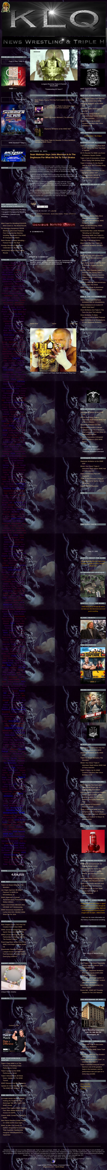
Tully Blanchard (17, 780)
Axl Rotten (23, 300)
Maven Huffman (17, 600)
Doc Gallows (11, 421)
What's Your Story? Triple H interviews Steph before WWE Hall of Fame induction (59, 107)
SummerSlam (19, 740)
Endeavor (6, 440)
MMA (12, 623)
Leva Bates (14, 565)
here (88, 449)
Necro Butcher (20, 630)
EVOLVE (15, 449)
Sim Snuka (21, 716)
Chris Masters (20, 370)
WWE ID (19, 822)
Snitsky (23, 721)
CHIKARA (14, 365)
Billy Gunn (13, 319)
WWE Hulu (11, 822)
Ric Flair (22, 667)
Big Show (18, 314)
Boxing (6, 328)
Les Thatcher (5, 565)
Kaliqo (15, 535)
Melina (16, 605)
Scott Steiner (13, 702)
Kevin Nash (13, 546)
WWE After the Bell (8, 815)
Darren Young (17, 405)
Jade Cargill (22, 495)
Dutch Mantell (7, 428)
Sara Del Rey (20, 698)
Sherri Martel (13, 714)
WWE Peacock (20, 834)
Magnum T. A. (21, 586)
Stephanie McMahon (13, 728)
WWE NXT (8, 834)
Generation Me (14, 465)
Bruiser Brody (19, 337)
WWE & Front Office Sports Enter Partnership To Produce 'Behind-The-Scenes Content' (13, 937)
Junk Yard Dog (20, 528)
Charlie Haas (12, 360)
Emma (22, 437)
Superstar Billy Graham (11, 744)
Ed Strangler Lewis (14, 430)
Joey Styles (5, 519)
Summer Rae (7, 740)
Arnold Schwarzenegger (18, 293)
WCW (5, 805)
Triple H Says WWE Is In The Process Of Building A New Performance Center (11, 1066)
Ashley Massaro (8, 295)
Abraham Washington (9, 265)
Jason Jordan (21, 500)
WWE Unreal (16, 852)
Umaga (12, 787)
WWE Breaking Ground (9, 817)
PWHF (4, 660)
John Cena (16, 518)
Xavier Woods (14, 859)
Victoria (14, 793)
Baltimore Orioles (19, 302)
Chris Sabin (10, 372)
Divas (16, 419)
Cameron (12, 349)
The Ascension (6, 754)
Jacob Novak (13, 495)
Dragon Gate (15, 423)
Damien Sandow (11, 400)
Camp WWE (20, 349)
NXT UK (12, 639)
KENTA (5, 544)
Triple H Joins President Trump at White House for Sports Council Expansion (92, 481)
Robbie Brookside (14, 679)
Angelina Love (7, 286)
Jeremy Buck (11, 505)
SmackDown (14, 721)
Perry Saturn (22, 653)
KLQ (10, 553)
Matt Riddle (22, 598)
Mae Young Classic (8, 586)
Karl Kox (22, 537)
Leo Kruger (22, 563)
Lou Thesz (11, 574)
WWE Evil (10, 820)
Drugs (11, 426)
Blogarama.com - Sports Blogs (53, 1167)
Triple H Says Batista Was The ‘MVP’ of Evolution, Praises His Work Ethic (93, 265)
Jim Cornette (11, 509)
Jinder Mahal (14, 514)
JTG (12, 528)
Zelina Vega (20, 864)
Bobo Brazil (19, 323)
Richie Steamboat (10, 670)
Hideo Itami (6, 481)
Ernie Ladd (11, 444)
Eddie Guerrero (14, 433)
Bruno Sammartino (11, 340)
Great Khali (12, 477)
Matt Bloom (16, 595)
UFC (15, 784)
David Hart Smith (15, 409)
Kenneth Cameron (18, 542)
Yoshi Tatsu (15, 862)
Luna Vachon (7, 581)
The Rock (11, 761)
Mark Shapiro (13, 593)
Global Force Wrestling (16, 472)
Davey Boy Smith (14, 407)
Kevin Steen (13, 549)
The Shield (21, 761)
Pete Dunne (6, 656)
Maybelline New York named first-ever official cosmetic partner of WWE (92, 258)
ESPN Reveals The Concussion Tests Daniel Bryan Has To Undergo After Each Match (91, 787)
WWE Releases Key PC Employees (13, 1083)
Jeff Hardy (18, 502)
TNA (13, 768)
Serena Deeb (15, 705)
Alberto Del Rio (8, 274)
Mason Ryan (7, 595)
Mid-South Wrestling (19, 616)
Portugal (22, 656)
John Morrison (18, 521)
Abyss (19, 265)
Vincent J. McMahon (10, 798)
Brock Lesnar (9, 335)
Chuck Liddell (15, 377)
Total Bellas (17, 775)
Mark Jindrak (17, 591)
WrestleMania (17, 808)
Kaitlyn (10, 535)
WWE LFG (11, 827)
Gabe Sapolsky (10, 463)
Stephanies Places (7, 730)
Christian (18, 372)
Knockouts (17, 553)
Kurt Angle (14, 556)
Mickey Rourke (18, 614)
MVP (21, 628)
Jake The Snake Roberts (11, 498)
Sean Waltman (57, 214)
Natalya (12, 630)
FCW (13, 453)
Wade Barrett (14, 801)
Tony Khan (10, 775)
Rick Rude (21, 670)
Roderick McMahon (14, 681)
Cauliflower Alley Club (17, 356)
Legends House (12, 563)
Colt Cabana (10, 386)
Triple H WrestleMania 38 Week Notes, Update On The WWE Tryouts (12, 1078)
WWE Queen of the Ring (11, 838)
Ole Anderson (21, 639)
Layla (21, 560)
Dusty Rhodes (21, 426)
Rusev (10, 693)
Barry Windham (19, 305)
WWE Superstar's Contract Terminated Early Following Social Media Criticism (13, 899)
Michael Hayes (19, 607)
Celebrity (16, 358)
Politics (14, 656)
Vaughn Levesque (15, 789)
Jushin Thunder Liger (8, 530)
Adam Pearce (11, 268)
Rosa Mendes (14, 688)
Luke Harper (21, 579)
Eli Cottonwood (21, 435)
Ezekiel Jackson (7, 451)
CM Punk (21, 381)
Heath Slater (21, 479)
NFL (17, 633)
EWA (21, 449)
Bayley (13, 307)
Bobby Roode (9, 323)
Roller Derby (7, 684)
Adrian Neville (8, 270)
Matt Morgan (12, 598)
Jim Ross (21, 509)
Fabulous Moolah (19, 451)
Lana (9, 558)
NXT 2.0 (6, 639)
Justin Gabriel (7, 533)
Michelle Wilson (20, 612)
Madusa (12, 584)
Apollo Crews (18, 288)
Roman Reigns (19, 684)
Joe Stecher (11, 516)
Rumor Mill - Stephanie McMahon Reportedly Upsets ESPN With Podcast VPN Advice (91, 973)
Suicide (21, 737)
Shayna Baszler (6, 712)
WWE (22, 812)
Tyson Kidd (8, 784)
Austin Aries (15, 298)
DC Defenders (14, 412)
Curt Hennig (21, 395)
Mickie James (8, 616)
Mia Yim (22, 605)
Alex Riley (18, 274)
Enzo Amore (15, 440)
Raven (3, 665)
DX (14, 428)
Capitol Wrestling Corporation (11, 354)
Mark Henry (7, 591)
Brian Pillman (8, 333)
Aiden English (18, 270)
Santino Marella (8, 698)
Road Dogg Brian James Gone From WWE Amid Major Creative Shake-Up (13, 944)
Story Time (19, 735)
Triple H (21, 777)
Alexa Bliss (11, 277)
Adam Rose (21, 268)
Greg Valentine (22, 477)
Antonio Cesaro (18, 286)
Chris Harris (12, 367)
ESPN (19, 444)
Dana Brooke (22, 400)
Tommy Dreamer (14, 772)
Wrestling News (10, 813)
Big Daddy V (22, 312)
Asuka (16, 295)
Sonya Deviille (8, 723)
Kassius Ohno (9, 540)
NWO (24, 637)
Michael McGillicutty (8, 609)
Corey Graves (21, 391)
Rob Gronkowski (13, 677)
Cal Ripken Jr (16, 346)
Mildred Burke (15, 621)
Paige (13, 644)
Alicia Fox (19, 277)
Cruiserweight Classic (11, 393)
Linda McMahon (14, 570)
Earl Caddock (20, 428)
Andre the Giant (19, 281)
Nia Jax (22, 632)
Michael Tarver (20, 609)
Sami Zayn (7, 695)
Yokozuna (7, 862)
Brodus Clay (20, 335)
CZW (12, 398)
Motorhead (8, 626)
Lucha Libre (14, 577)
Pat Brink (20, 644)
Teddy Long (14, 749)
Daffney (18, 398)
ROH (23, 681)
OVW (23, 642)
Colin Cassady (20, 384)
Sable (22, 693)
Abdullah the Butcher (18, 263)
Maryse (21, 593)
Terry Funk (13, 751)
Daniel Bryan (19, 402)
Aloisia (17, 279)
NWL (18, 637)
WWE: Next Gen (15, 857)
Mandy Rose (7, 588)
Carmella (6, 356)
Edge (5, 435)
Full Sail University (17, 460)
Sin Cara (16, 719)
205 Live (6, 263)
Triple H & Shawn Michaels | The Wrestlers (59, 117)
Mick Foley (8, 614)
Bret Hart (12, 330)
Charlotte (20, 361)
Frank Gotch (13, 458)
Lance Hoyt (15, 558)
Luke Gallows (12, 579)
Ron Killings (5, 686)
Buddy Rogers (13, 344)
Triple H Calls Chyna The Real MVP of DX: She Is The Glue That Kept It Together (92, 148)
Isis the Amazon (14, 493)
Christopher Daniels (9, 374)
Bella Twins (17, 309)
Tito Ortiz (21, 763)
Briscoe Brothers (19, 333)
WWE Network (19, 831)
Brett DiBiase (20, 330)
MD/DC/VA (7, 605)
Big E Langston (8, 314)
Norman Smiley (6, 637)
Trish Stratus (6, 780)
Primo (4, 658)
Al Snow (23, 272)
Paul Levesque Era (15, 649)
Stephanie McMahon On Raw (90, 425)
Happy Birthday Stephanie (89, 486)
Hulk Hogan (21, 484)
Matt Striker (8, 600)
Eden (23, 433)
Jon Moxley (13, 525)
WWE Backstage (19, 815)
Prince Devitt (12, 658)
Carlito (24, 354)
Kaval (17, 540)
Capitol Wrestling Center (19, 351)
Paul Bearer (15, 646)
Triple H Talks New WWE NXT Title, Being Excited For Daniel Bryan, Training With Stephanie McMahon (93, 812)
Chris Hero (21, 367)
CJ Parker (21, 379)
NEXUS (11, 633)
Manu (14, 588)
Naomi (4, 630)
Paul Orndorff (14, 651)
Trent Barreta (12, 777)
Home (54, 323)
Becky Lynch (6, 309)
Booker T (19, 326)
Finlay (19, 453)
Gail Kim (20, 463)
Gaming (6, 465)
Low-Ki (18, 574)
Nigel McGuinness (18, 635)
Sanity (23, 695)
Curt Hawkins (12, 395)
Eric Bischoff (8, 442)
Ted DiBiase (17, 747)
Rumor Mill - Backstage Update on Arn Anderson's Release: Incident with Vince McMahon (92, 980)
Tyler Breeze (12, 782)
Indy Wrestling (18, 488)
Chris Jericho (8, 370)
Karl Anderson (13, 537)
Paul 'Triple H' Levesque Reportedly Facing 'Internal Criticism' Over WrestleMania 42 (92, 965)
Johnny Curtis (6, 523)
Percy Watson (12, 653)
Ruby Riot (15, 691)
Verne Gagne (17, 791)
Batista (6, 307)
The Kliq (6, 758)
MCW (22, 602)
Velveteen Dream (7, 791)
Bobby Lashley (19, 321)
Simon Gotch (8, 719)
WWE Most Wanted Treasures (16, 829)
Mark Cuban (21, 588)
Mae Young (20, 584)
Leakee (4, 563)
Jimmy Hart (6, 512)
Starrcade (20, 726)
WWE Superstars (11, 845)
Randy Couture (20, 660)
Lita (13, 572)
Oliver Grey (6, 642)
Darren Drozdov (6, 405)
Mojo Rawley (20, 623)
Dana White (8, 402)
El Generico (11, 435)
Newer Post (34, 323)
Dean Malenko (15, 414)
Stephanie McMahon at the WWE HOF (57, 129)
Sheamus (15, 712)
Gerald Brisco (6, 470)
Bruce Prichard (8, 337)
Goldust (13, 474)
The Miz (14, 758)
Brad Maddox (15, 328)
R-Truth (11, 660)
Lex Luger (17, 567)
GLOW (7, 474)
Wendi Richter (13, 805)
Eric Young (17, 442)
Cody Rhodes (8, 384)
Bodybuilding (9, 326)
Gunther (4, 479)
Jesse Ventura (8, 507)
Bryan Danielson (13, 342)
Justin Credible (21, 530)
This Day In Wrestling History (90, 240)
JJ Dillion (22, 514)
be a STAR (20, 307)
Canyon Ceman (7, 351)
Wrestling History (14, 810)
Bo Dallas (21, 319)
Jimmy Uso (16, 512)
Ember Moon (15, 437)
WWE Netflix (7, 831)
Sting (12, 733)
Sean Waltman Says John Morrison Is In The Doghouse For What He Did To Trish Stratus (53, 156)
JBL (11, 502)
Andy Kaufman (8, 284)
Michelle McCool (7, 612)
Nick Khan (7, 635)
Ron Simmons (15, 686)
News (5, 633)
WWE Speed (9, 843)
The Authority (17, 754)
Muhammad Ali (18, 626)
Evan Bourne (14, 447)
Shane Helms (13, 707)
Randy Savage (20, 663)
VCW (24, 789)
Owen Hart (6, 644)
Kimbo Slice (20, 551)
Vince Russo (18, 796)
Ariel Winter (15, 291)
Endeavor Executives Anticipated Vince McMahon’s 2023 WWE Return (91, 439)
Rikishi (18, 672)
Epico (22, 439)
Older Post (74, 323)
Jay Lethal (5, 502)
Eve (22, 447)
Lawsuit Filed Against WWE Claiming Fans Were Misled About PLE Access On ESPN (13, 1110)
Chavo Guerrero (9, 363)
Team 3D (9, 747)
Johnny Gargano (16, 523)
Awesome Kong (12, 300)
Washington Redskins (16, 803)
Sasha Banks (15, 700)
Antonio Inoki (7, 288)
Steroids (17, 730)
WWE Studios (19, 843)
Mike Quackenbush (8, 619)
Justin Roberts (17, 533)
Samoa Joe (16, 695)
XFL (21, 859)
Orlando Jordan (15, 642)
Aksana (16, 272)
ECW (5, 430)
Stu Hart (15, 737)
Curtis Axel (6, 398)
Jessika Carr (17, 507)
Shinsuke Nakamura (10, 716)
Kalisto (22, 535)
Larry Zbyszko (13, 560)
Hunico (6, 486)
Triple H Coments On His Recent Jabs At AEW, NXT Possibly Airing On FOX (92, 165)
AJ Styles (9, 272)
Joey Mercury (21, 516)
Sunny (5, 742)
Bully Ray (22, 344)
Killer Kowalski (10, 551)
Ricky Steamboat (9, 672)
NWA (14, 637)
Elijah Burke (7, 437)
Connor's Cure (14, 1025)
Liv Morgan (19, 572)
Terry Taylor (21, 751)
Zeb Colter (12, 864)
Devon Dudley (13, 416)
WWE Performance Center (14, 836)
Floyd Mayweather (13, 456)
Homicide (15, 481)
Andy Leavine (19, 284)
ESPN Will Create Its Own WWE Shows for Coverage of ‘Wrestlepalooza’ (91, 891)
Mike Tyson (19, 619)
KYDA (21, 556)
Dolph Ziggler (21, 421)
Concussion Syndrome (10, 388)
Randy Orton (8, 663)
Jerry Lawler (21, 505)
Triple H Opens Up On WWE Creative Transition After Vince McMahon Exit (91, 123)
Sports (13, 726)
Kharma (21, 549)
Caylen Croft (7, 358)
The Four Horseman (18, 756)
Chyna (13, 379)
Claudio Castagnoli (9, 381)
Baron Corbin (8, 305)
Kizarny (4, 553)
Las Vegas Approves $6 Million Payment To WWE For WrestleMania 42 (11, 892)
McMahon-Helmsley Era (11, 602)
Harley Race (12, 479)
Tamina (22, 744)
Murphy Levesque (11, 628)
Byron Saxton (7, 347)
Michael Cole (8, 607)
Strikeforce (7, 737)
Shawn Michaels (18, 709)
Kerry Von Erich (15, 544)
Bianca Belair (12, 312)
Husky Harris (14, 486)
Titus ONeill (9, 765)
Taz (4, 747)
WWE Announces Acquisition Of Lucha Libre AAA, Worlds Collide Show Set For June (13, 912)
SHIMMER (21, 714)
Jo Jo (4, 516)
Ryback (16, 693)
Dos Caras (6, 423)
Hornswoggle (10, 484)
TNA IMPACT (13, 770)
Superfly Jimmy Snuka (16, 742)
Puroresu (21, 658)
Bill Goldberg (15, 316)
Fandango (6, 453)
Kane (6, 537)
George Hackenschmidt (17, 467)
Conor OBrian (10, 391)
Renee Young (17, 665)
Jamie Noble (11, 500)
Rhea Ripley (13, 667)
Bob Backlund (7, 321)
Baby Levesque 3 (8, 302)
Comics (19, 386)
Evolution (7, 449)
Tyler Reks (21, 782)
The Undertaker (10, 763)
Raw (9, 665)
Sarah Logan (6, 700)
